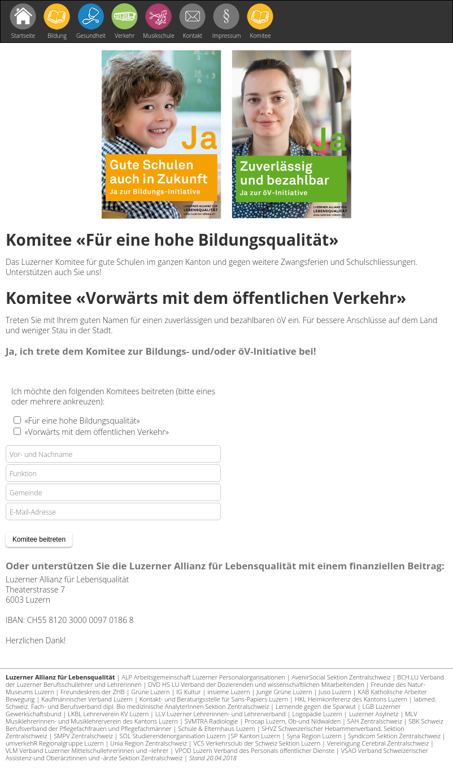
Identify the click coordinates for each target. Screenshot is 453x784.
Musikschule (158, 36)
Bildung (57, 36)
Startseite (23, 36)
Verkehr (124, 36)
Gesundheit (91, 36)
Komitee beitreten (260, 37)
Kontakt (192, 36)
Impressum (226, 36)
